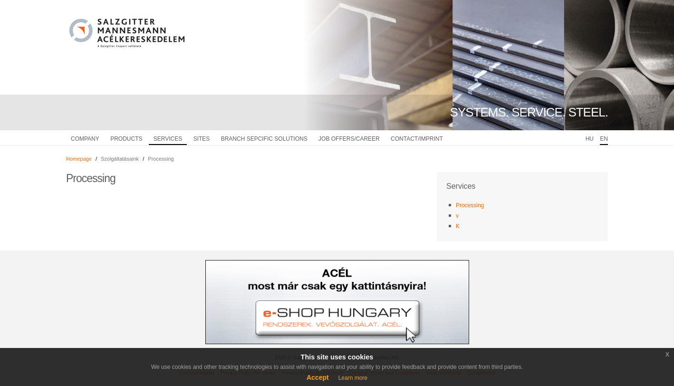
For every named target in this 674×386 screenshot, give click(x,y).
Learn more (352, 378)
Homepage (79, 159)
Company (85, 138)
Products (126, 138)
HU (590, 138)
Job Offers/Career (349, 138)
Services (168, 138)
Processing (470, 205)
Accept (318, 377)
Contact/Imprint (417, 138)
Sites (201, 138)
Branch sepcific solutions (264, 138)
